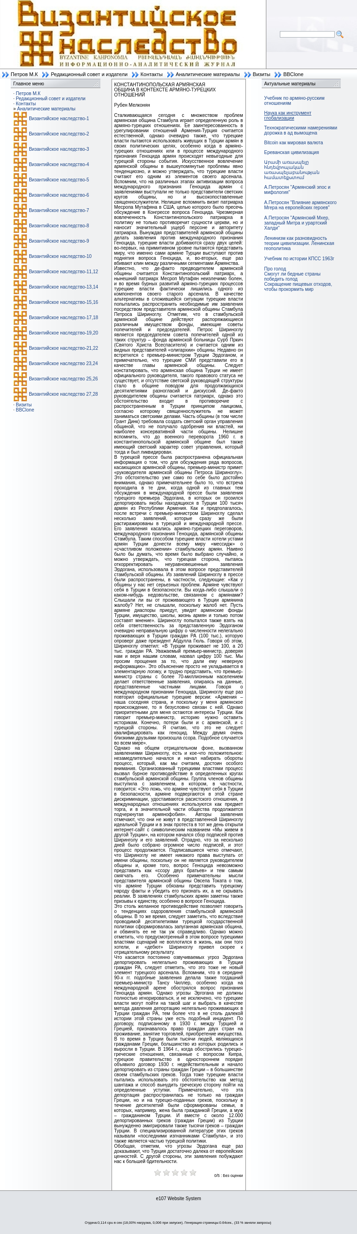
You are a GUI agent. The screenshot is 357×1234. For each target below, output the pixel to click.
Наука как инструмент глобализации (287, 115)
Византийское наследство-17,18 (63, 317)
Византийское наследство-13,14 (63, 286)
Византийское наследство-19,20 (63, 332)
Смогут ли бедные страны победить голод (292, 276)
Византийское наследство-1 (59, 118)
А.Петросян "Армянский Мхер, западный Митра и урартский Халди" (296, 223)
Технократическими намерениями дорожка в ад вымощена (300, 130)
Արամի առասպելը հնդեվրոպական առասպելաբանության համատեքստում (291, 170)
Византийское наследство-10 (60, 256)
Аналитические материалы (208, 74)
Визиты (262, 74)
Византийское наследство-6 (59, 195)
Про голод (275, 268)
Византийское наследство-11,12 (63, 271)
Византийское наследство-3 (59, 149)
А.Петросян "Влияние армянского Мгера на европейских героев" (300, 205)
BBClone (293, 74)
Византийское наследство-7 (59, 210)
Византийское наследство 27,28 (63, 394)
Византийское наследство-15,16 (63, 302)
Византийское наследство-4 (59, 164)
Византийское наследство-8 (59, 225)
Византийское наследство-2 (59, 133)
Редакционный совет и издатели (89, 74)
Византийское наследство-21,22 (63, 348)
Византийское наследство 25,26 (63, 378)
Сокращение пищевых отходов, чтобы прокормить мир (298, 287)
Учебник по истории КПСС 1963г (299, 258)
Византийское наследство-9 (59, 241)
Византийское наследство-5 (59, 179)
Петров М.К (24, 74)
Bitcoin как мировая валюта (293, 142)
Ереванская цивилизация (291, 152)
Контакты (151, 74)
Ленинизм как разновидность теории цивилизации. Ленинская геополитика (299, 243)
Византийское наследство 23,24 (63, 363)
